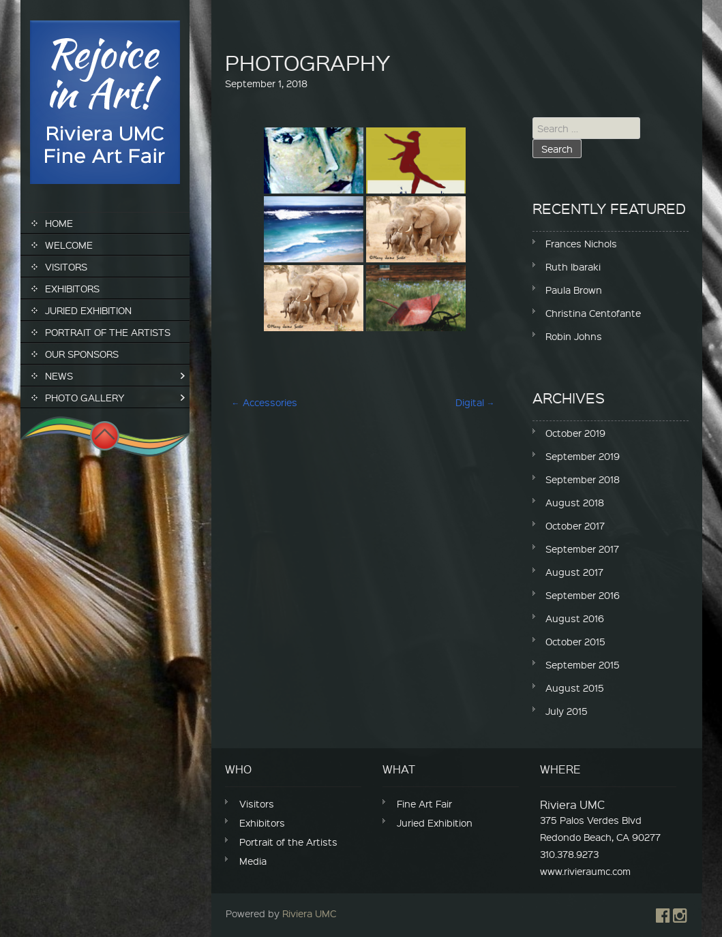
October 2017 (575, 525)
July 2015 (566, 711)
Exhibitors (72, 288)
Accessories (264, 402)
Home (59, 223)
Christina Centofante (593, 313)
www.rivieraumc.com (585, 871)
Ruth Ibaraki (573, 266)
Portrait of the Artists (107, 332)
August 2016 (574, 618)
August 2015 (574, 687)
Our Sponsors (82, 354)
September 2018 (582, 479)
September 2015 (582, 664)
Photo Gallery (85, 397)
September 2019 (582, 456)
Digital (475, 402)
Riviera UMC (309, 913)
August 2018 (574, 502)
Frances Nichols (581, 243)
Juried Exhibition (88, 310)
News (59, 375)
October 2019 (575, 433)
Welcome (69, 245)
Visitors (66, 266)
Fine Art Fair (424, 803)
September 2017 (582, 548)
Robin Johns (573, 336)
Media (253, 861)
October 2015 (575, 641)
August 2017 (574, 572)
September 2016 (582, 595)
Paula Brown (573, 289)
